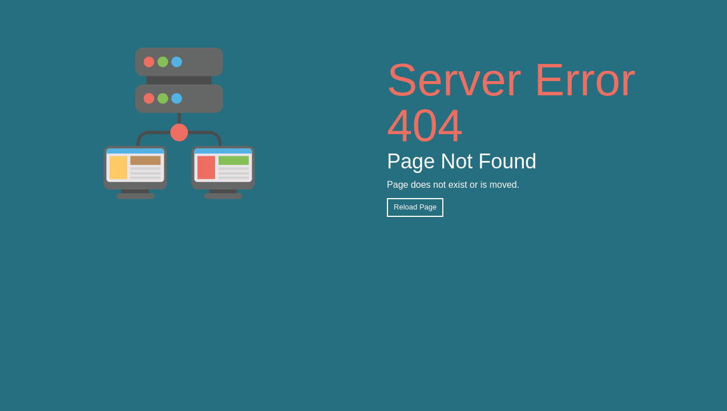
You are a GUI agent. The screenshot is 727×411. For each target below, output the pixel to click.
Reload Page (415, 207)
